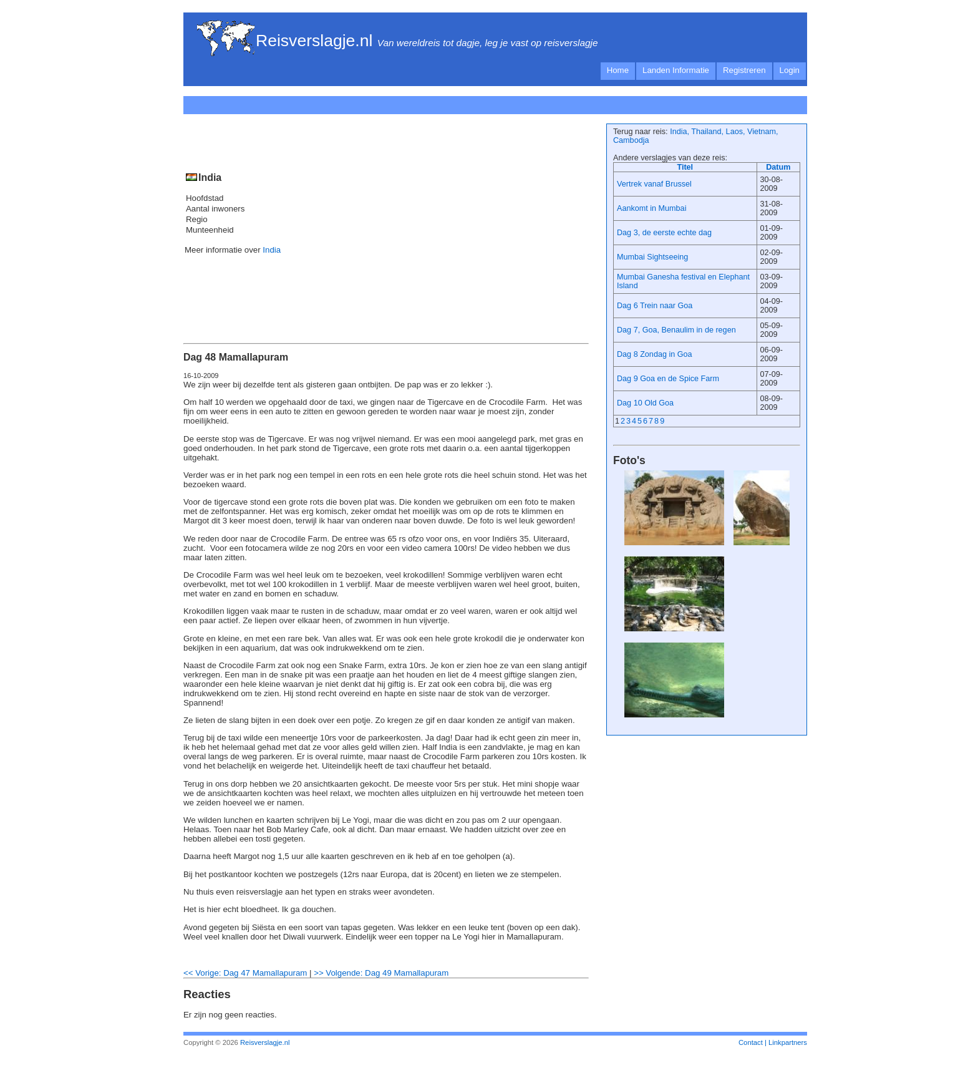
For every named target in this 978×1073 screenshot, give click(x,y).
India (272, 250)
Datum (778, 167)
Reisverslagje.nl (314, 40)
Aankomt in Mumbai (651, 208)
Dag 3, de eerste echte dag (664, 232)
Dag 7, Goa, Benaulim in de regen (676, 330)
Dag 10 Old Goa (645, 403)
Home (618, 70)
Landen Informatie (675, 70)
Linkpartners (787, 1042)
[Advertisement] (423, 103)
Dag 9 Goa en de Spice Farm (668, 378)
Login (790, 70)
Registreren (744, 70)
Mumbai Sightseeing (652, 257)
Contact (750, 1042)
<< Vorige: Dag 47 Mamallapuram (245, 973)
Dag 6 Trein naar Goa (654, 305)
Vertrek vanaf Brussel (654, 184)
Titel (685, 167)
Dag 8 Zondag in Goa (654, 354)
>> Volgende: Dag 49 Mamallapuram (381, 973)
